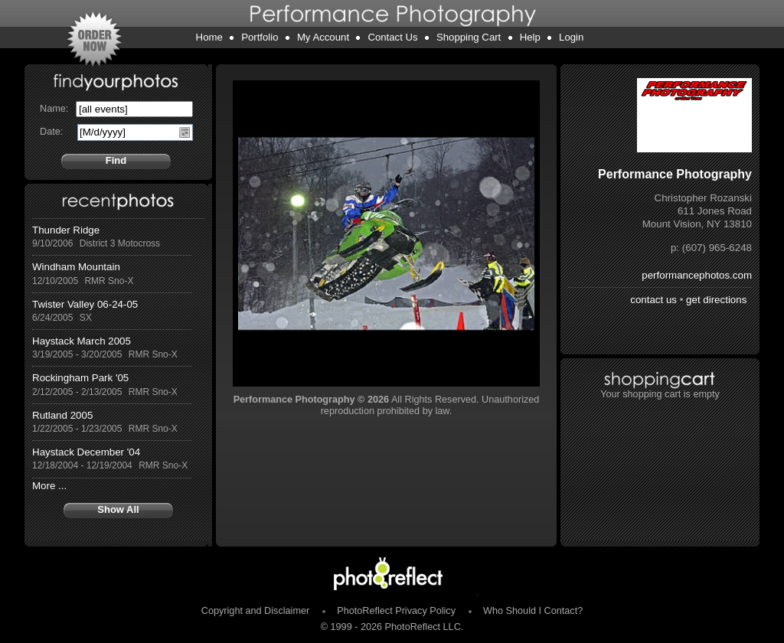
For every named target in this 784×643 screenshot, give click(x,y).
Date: (51, 131)
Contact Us (392, 37)
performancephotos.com (697, 275)
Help (530, 37)
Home (209, 37)
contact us (653, 299)
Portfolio (259, 37)
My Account (323, 37)
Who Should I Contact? (533, 610)
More (43, 485)
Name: (54, 108)
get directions (716, 299)
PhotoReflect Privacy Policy (396, 610)
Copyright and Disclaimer (256, 610)
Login (571, 37)
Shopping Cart (468, 37)
